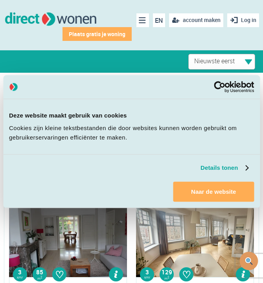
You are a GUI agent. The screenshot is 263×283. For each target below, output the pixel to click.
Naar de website (213, 191)
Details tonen (219, 167)
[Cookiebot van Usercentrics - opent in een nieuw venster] (219, 87)
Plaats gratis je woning (96, 34)
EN (158, 20)
